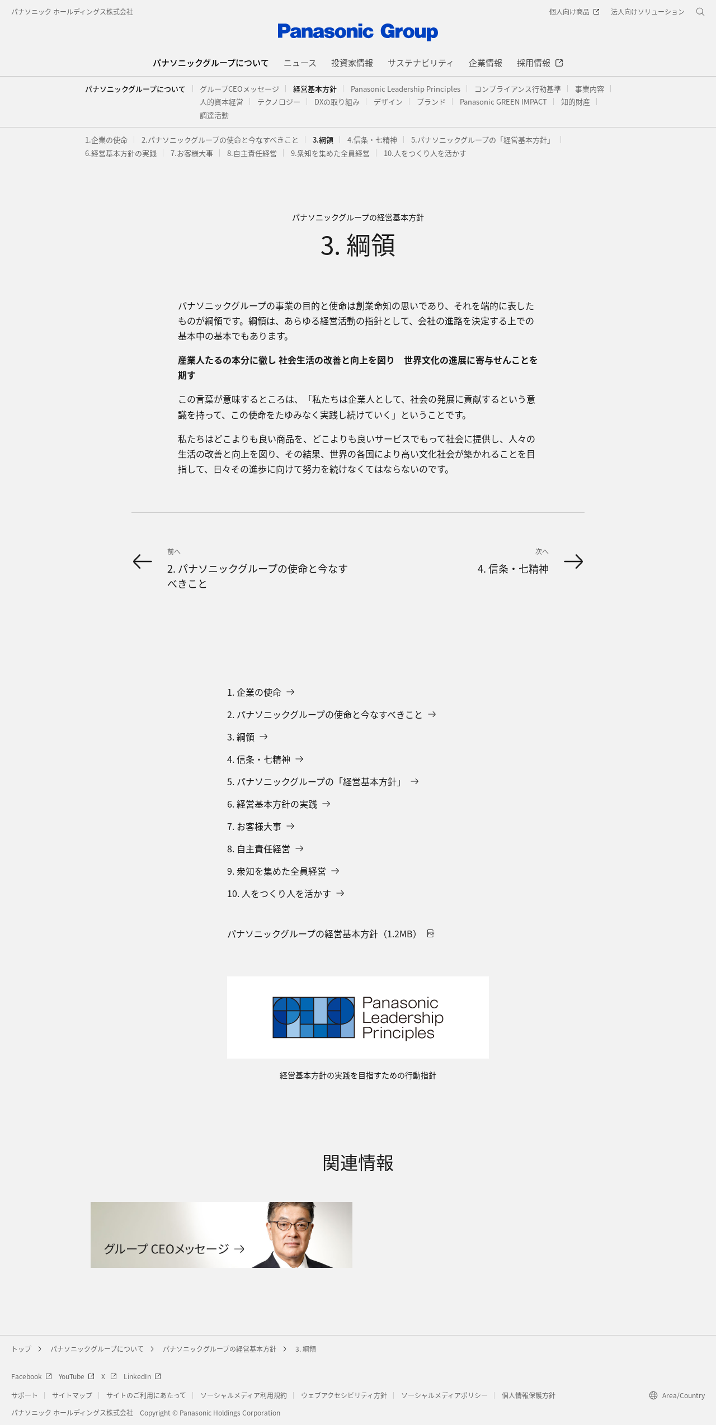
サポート (24, 1395)
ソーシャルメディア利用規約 (243, 1395)
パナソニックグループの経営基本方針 (219, 1348)
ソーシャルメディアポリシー (444, 1395)
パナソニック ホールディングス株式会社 (72, 11)
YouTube (77, 1376)
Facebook (31, 1376)
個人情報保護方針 (528, 1395)
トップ (21, 1348)
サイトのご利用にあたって (146, 1395)
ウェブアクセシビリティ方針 (344, 1395)
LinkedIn (142, 1376)
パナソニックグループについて (135, 88)
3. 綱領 (305, 1348)
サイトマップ (72, 1395)
